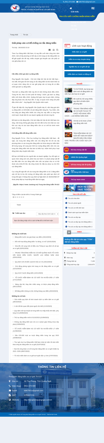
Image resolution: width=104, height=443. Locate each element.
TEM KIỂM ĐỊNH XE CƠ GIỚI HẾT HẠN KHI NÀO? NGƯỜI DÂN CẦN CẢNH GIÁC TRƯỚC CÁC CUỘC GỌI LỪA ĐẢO (78, 138)
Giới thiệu (75, 12)
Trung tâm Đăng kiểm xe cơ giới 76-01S (34, 440)
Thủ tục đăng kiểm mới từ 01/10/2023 (27, 344)
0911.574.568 (70, 2)
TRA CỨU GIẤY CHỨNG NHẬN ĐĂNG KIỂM (77, 16)
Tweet (19, 231)
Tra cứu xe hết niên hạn (76, 208)
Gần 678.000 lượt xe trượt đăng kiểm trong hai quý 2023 (37, 362)
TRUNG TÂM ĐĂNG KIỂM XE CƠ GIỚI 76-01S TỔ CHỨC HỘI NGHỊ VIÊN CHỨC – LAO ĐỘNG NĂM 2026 (79, 112)
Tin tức (25, 35)
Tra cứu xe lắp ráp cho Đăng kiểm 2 (80, 227)
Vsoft (55, 440)
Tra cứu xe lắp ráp (74, 217)
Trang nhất (14, 35)
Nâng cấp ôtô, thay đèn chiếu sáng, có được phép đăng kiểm (37, 310)
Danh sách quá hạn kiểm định (78, 212)
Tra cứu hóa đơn (73, 198)
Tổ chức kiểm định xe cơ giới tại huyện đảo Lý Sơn (31, 382)
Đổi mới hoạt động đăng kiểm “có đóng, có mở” (31, 268)
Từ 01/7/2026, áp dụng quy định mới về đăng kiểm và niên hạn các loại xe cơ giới (79, 91)
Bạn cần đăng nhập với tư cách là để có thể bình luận (33, 247)
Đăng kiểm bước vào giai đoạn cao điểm (28, 263)
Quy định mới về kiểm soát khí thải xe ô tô (29, 288)
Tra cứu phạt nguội (74, 203)
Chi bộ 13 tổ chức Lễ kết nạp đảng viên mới (82, 122)
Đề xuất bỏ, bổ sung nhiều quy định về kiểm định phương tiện (83, 101)
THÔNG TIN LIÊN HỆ (52, 393)
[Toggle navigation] (93, 8)
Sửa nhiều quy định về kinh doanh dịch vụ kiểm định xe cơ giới (36, 326)
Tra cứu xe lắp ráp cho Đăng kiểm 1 (80, 222)
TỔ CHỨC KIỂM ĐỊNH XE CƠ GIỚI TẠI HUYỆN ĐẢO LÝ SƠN (37, 304)
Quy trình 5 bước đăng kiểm (24, 299)
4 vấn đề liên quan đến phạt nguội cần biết (28, 332)
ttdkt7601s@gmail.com (87, 2)
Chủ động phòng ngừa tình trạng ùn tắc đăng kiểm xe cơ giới (37, 292)
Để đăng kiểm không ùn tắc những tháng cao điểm (32, 317)
